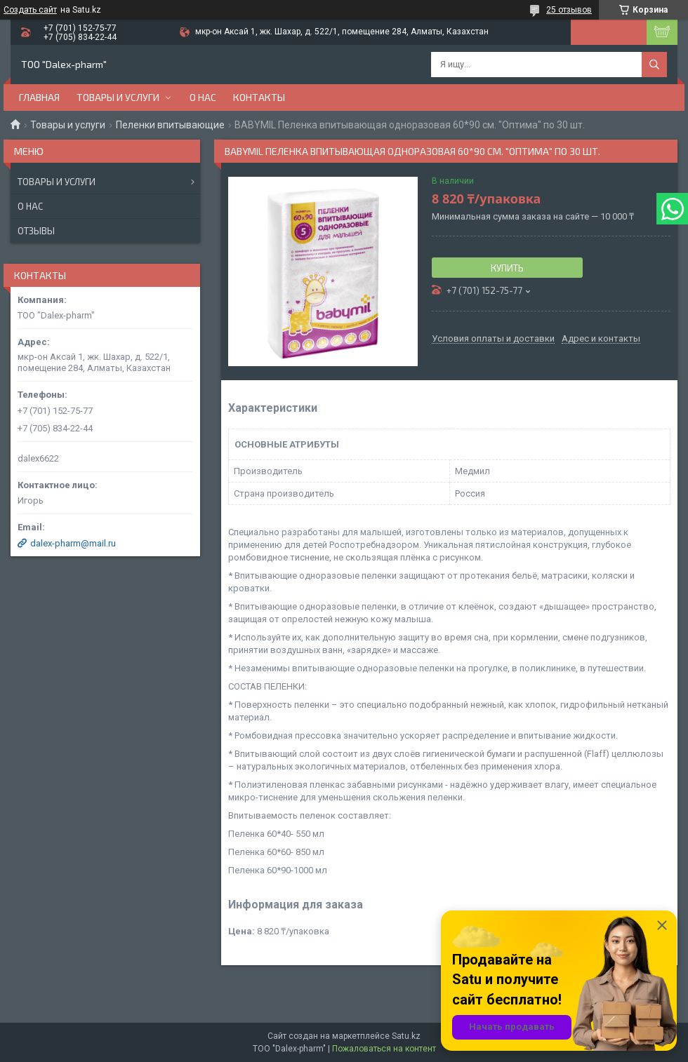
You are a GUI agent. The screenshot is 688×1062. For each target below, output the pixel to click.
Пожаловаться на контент (384, 1049)
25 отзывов (569, 10)
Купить (507, 268)
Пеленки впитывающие (170, 124)
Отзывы (36, 230)
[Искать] (654, 64)
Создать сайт (30, 10)
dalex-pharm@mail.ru (73, 543)
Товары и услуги (118, 97)
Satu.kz (406, 1036)
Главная (39, 97)
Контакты (259, 97)
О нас (203, 97)
